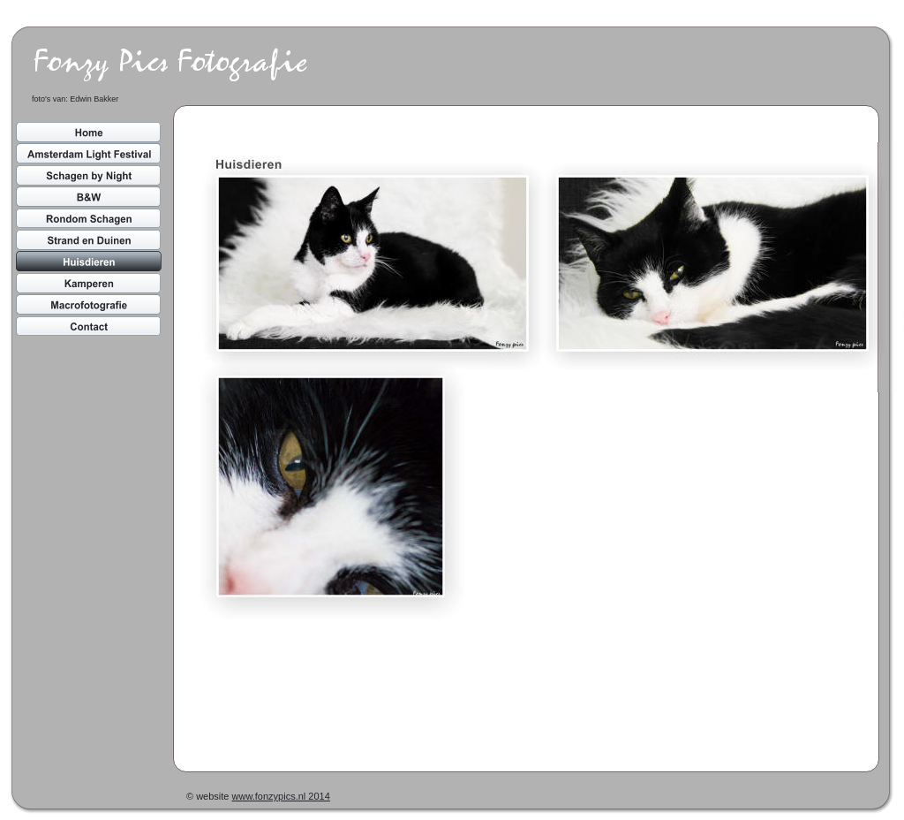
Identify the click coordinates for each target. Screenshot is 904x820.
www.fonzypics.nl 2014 (281, 796)
